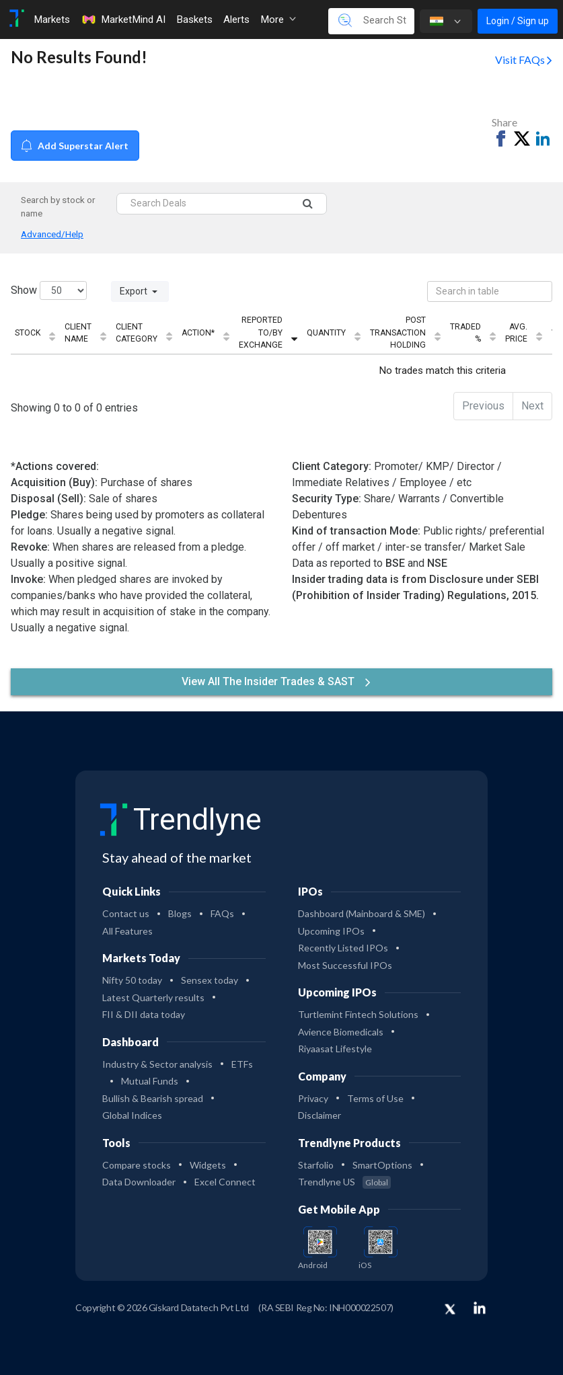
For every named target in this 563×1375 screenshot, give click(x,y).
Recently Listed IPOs (343, 947)
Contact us (125, 913)
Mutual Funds (149, 1081)
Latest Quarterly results (153, 997)
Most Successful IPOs (345, 965)
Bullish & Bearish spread (152, 1098)
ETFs (242, 1064)
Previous (483, 405)
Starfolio (316, 1165)
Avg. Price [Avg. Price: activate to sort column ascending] (516, 333)
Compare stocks (136, 1165)
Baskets (194, 19)
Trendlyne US (344, 1181)
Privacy (313, 1098)
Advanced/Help (52, 234)
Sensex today (209, 980)
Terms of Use (375, 1098)
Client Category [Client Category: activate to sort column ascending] (136, 333)
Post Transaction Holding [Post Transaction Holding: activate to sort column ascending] (398, 332)
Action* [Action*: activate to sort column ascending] (198, 333)
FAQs (222, 913)
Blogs (180, 913)
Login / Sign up (517, 20)
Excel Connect (225, 1181)
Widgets (208, 1165)
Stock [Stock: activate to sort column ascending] (27, 333)
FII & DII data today (143, 1014)
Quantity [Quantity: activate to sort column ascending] (326, 333)
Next (532, 405)
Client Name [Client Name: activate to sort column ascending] (78, 333)
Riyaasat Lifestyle (335, 1048)
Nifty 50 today (132, 980)
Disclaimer (319, 1115)
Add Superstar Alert (74, 145)
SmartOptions (382, 1165)
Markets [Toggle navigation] (52, 19)
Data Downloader (139, 1181)
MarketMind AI (123, 19)
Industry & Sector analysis (157, 1064)
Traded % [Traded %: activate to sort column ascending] (465, 333)
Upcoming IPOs (331, 931)
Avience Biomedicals (340, 1031)
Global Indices (132, 1115)
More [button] (278, 19)
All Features (127, 931)
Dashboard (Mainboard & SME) (361, 913)
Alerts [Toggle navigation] (236, 19)
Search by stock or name (58, 206)
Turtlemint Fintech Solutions (358, 1014)
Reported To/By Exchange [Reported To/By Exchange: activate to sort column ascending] (261, 332)
